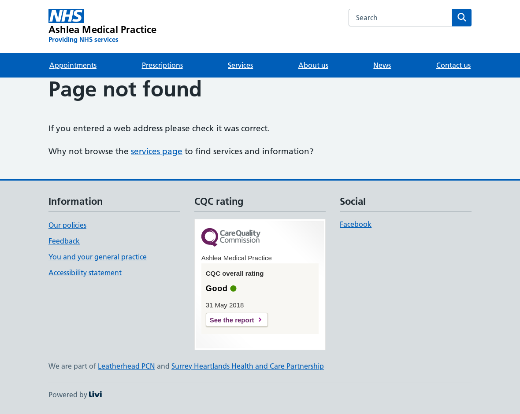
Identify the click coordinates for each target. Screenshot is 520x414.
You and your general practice (97, 256)
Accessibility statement (85, 272)
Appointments (73, 65)
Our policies (67, 225)
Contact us (453, 65)
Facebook (355, 224)
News (382, 65)
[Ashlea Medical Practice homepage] (102, 26)
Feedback (64, 241)
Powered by (75, 394)
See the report (232, 320)
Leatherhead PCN (126, 366)
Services (240, 65)
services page (156, 151)
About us (313, 65)
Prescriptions (162, 65)
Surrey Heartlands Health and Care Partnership (247, 366)
